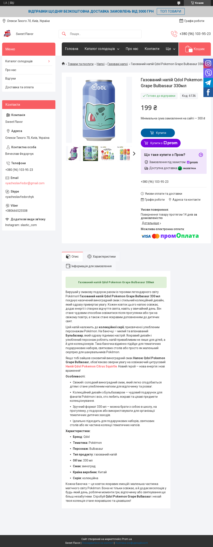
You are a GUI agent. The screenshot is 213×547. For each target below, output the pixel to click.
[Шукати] (64, 34)
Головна (71, 49)
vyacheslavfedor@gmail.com (25, 183)
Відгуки (10, 78)
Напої (101, 64)
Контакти (152, 49)
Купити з (163, 143)
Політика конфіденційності (131, 542)
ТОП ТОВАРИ (170, 11)
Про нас (132, 49)
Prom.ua (127, 539)
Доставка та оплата (19, 87)
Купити (161, 133)
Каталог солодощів (100, 49)
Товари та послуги (81, 64)
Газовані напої (118, 64)
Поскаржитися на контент (97, 542)
